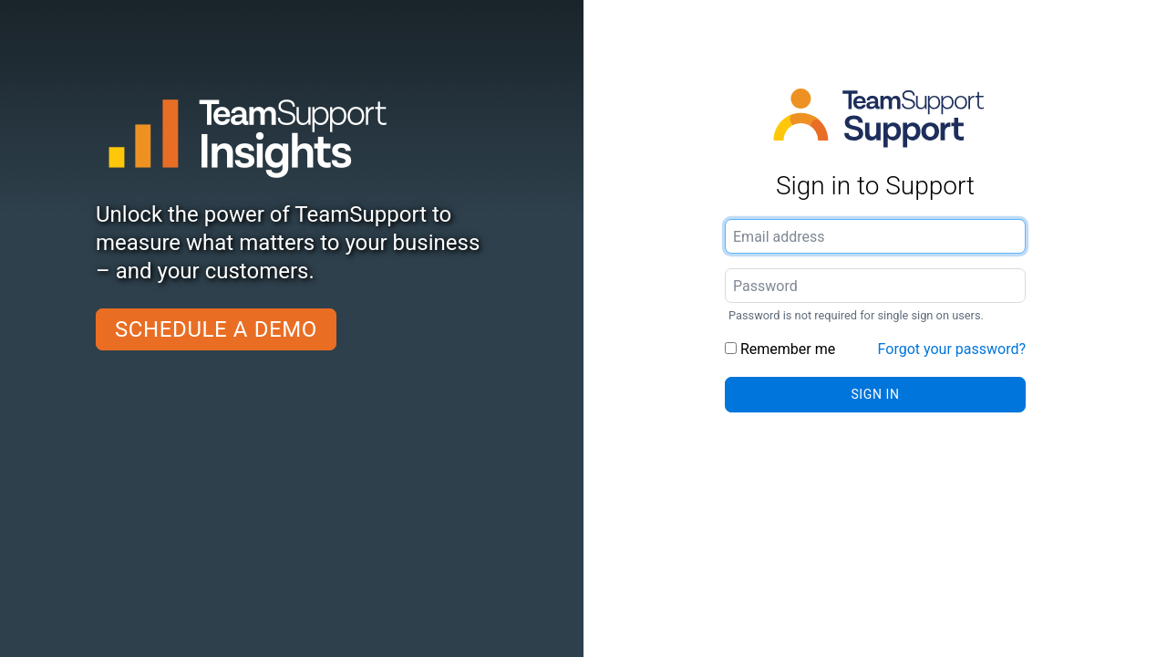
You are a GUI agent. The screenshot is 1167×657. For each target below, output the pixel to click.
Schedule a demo (216, 329)
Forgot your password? (952, 349)
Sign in (875, 394)
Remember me (780, 349)
